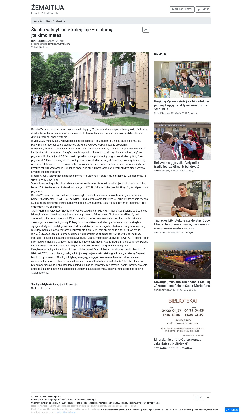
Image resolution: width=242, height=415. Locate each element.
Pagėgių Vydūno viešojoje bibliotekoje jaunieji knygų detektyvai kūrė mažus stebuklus (181, 105)
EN (207, 397)
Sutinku (232, 410)
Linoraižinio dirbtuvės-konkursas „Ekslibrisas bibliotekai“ (177, 341)
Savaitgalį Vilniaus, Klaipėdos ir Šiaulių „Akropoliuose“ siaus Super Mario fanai (182, 284)
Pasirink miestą (182, 9)
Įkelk (203, 9)
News (48, 21)
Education (60, 21)
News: (39, 41)
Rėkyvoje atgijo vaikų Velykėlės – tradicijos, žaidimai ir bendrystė (178, 165)
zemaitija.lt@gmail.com (59, 44)
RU (201, 397)
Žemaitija (47, 7)
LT (195, 397)
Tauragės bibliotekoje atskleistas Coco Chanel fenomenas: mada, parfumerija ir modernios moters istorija (182, 224)
